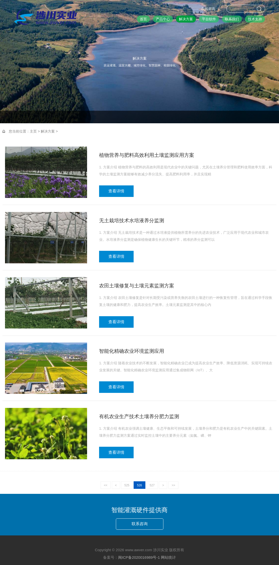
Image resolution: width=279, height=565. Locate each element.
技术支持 (255, 19)
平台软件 (209, 19)
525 (126, 485)
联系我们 (232, 19)
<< (105, 485)
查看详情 (116, 191)
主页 (33, 131)
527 (152, 485)
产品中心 (163, 19)
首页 (143, 19)
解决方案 (186, 19)
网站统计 (168, 557)
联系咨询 (140, 524)
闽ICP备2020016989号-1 (139, 557)
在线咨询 (208, 9)
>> (173, 485)
